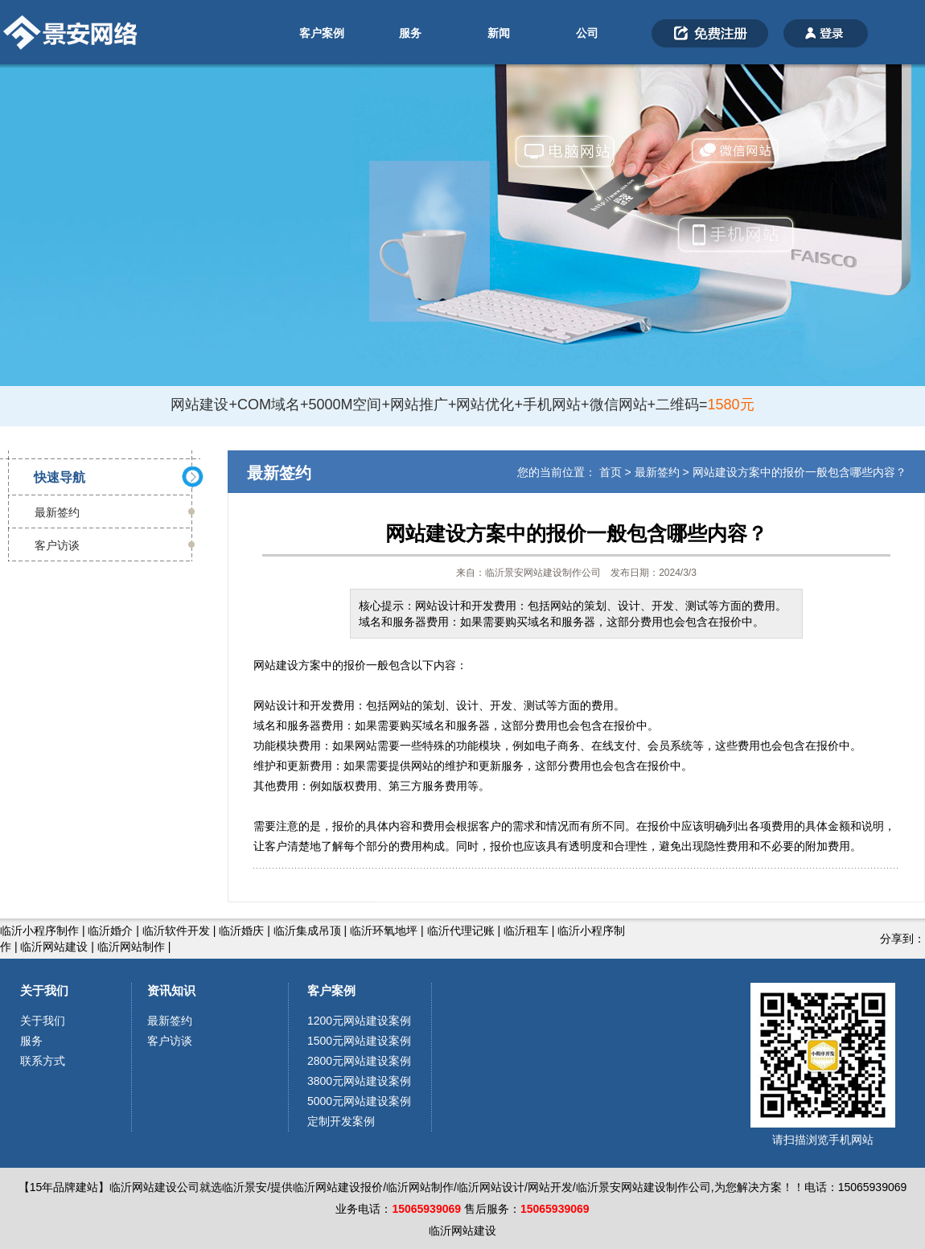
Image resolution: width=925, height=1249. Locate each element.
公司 (587, 33)
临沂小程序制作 (39, 930)
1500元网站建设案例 (359, 1040)
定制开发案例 (341, 1121)
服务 (410, 33)
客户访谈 (57, 545)
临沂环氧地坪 (383, 930)
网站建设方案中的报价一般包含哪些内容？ (799, 472)
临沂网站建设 (54, 946)
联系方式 (42, 1060)
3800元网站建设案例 (359, 1080)
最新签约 (57, 512)
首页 (610, 472)
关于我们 (44, 990)
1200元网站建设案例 (359, 1020)
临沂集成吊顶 (307, 930)
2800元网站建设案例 (359, 1060)
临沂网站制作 (131, 946)
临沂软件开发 (176, 930)
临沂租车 (526, 930)
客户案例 (321, 33)
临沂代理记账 (461, 930)
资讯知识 (171, 990)
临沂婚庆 (241, 930)
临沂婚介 (110, 930)
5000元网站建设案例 (359, 1101)
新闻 (498, 33)
